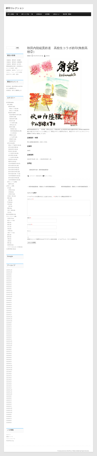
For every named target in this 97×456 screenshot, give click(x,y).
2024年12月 (9, 292)
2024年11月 (9, 294)
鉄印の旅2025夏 (12, 147)
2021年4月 (9, 382)
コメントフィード (10, 438)
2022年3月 (9, 359)
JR (8, 188)
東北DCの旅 (11, 151)
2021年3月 (9, 384)
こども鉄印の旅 (12, 157)
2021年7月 (9, 375)
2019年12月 (9, 408)
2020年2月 (9, 404)
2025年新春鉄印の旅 (13, 179)
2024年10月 (9, 296)
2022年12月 (9, 341)
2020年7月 (9, 400)
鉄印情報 (47, 14)
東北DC (11, 120)
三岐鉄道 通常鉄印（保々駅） (14, 64)
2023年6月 (9, 329)
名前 (29, 217)
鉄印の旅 (9, 143)
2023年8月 (9, 325)
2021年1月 (9, 388)
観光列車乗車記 (10, 214)
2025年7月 (9, 278)
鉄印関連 (8, 102)
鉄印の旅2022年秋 (12, 171)
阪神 (8, 236)
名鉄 (9, 206)
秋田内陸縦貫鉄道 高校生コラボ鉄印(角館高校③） (75, 186)
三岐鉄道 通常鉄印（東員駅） (14, 60)
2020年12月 (9, 390)
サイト (29, 231)
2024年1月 (9, 314)
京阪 (8, 238)
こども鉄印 (12, 137)
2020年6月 (9, 402)
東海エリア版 (12, 108)
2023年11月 (9, 318)
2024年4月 (9, 308)
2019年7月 (9, 418)
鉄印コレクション (15, 8)
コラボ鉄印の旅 (12, 153)
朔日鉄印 (11, 141)
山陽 (8, 240)
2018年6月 (9, 422)
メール (29, 224)
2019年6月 (9, 420)
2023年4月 (9, 333)
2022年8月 (9, 349)
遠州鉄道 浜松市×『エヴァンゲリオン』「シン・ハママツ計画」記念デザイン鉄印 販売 (14, 72)
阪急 (8, 234)
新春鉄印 (11, 139)
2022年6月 (9, 353)
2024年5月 (9, 306)
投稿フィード (9, 436)
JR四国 (10, 192)
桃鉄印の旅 (11, 161)
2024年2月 (9, 312)
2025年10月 (9, 272)
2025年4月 (9, 284)
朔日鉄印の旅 (11, 159)
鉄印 (8, 104)
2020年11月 (9, 392)
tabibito (48, 55)
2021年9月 (9, 371)
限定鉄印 (10, 112)
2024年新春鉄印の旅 (13, 175)
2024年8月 (9, 300)
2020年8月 (9, 398)
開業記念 (11, 135)
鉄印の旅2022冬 (12, 165)
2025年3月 (9, 286)
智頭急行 (12, 129)
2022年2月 (9, 361)
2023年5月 (9, 331)
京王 (8, 226)
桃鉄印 (10, 183)
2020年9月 (9, 396)
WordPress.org (10, 440)
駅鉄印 (11, 127)
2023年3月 (9, 335)
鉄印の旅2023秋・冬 (13, 173)
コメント (30, 199)
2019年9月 (9, 414)
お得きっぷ (9, 186)
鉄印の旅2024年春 (12, 177)
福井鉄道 (9, 245)
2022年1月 (9, 363)
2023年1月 (9, 339)
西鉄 (8, 242)
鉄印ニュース (10, 181)
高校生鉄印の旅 (12, 149)
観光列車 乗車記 (67, 14)
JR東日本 (10, 194)
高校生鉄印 (38, 175)
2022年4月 (9, 357)
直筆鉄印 (11, 116)
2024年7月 (9, 302)
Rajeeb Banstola (85, 451)
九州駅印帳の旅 (10, 249)
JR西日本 (10, 190)
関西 (8, 208)
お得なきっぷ (56, 14)
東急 (8, 222)
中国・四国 (10, 210)
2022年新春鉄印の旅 (13, 163)
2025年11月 (9, 270)
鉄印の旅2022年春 (12, 167)
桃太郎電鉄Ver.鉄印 (14, 114)
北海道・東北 (10, 196)
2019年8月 (9, 416)
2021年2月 (9, 386)
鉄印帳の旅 (39, 14)
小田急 (9, 230)
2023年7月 (9, 327)
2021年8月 (9, 373)
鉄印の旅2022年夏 (12, 169)
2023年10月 (9, 320)
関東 (8, 198)
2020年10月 (9, 394)
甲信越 (9, 202)
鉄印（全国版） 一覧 (13, 14)
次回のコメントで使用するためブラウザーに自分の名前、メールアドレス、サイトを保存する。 (52, 239)
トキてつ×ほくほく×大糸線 (14, 247)
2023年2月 (9, 337)
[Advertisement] (48, 29)
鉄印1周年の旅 (12, 155)
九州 (8, 212)
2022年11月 (9, 343)
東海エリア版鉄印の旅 (13, 145)
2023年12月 (9, 316)
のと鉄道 (12, 133)
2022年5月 (9, 355)
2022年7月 (9, 351)
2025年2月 (9, 288)
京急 (8, 228)
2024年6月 (9, 304)
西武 (9, 200)
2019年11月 (9, 410)
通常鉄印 (10, 106)
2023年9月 (9, 322)
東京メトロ (10, 220)
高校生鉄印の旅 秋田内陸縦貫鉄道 (38, 169)
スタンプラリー (10, 216)
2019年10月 (9, 412)
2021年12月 (9, 365)
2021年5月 (9, 379)
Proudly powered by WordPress (64, 451)
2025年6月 (9, 280)
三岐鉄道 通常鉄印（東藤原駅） (14, 62)
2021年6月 (9, 377)
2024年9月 (9, 298)
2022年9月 (9, 347)
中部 (8, 204)
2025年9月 (9, 274)
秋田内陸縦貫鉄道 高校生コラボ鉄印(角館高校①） (41, 186)
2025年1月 (9, 290)
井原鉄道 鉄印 (10, 90)
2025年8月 (9, 276)
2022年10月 (9, 345)
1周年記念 (11, 124)
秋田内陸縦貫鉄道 (14, 131)
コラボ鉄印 (12, 122)
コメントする (48, 175)
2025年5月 (9, 282)
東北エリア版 (12, 110)
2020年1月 (9, 406)
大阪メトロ (10, 232)
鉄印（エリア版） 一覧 (27, 14)
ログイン (8, 434)
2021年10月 (9, 369)
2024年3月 (9, 310)
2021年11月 (9, 367)
